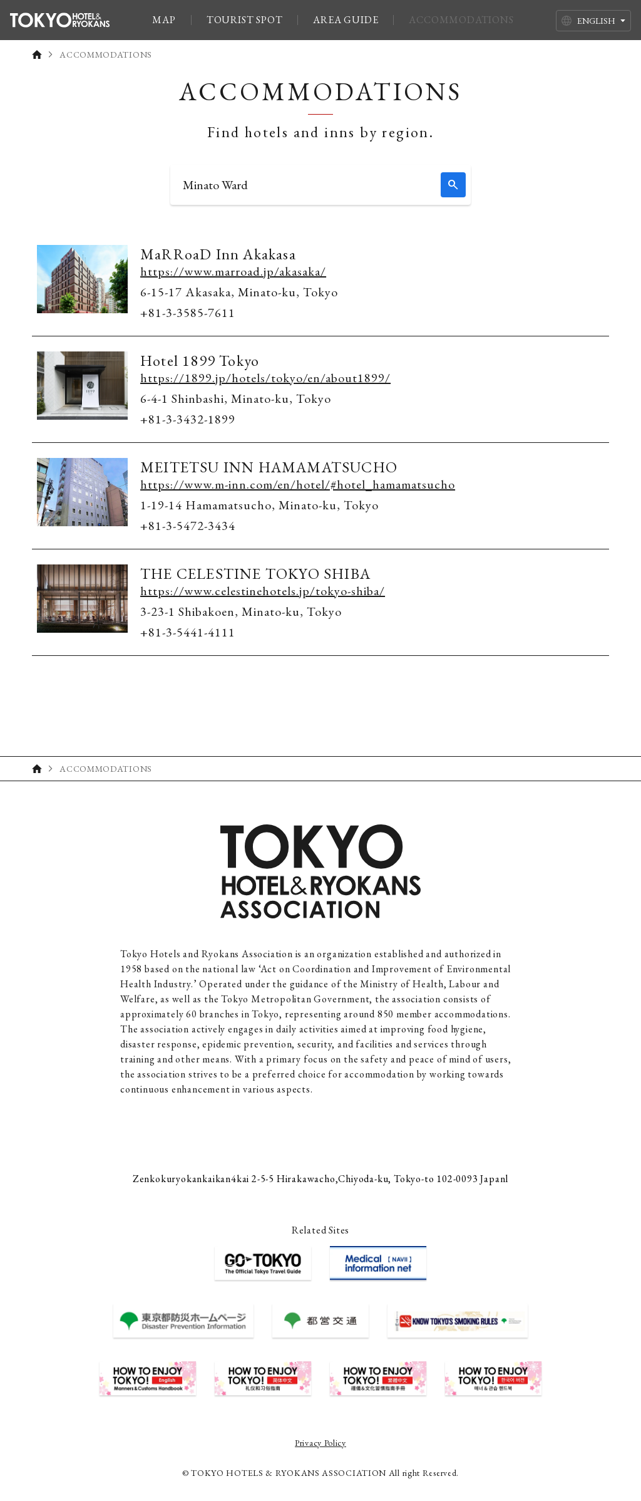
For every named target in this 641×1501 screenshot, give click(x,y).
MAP (163, 20)
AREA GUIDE (345, 20)
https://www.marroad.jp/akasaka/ (233, 271)
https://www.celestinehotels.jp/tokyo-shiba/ (262, 591)
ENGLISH (596, 20)
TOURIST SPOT (245, 20)
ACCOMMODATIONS (461, 20)
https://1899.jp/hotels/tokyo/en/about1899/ (265, 378)
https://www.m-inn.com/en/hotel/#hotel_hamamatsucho (297, 484)
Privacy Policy (320, 1442)
